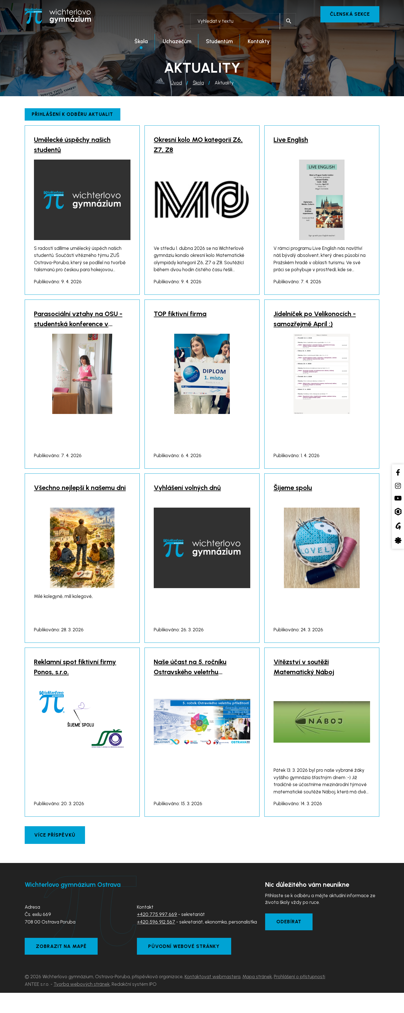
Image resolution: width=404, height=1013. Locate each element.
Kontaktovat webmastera (212, 997)
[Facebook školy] (397, 472)
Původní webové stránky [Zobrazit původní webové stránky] (184, 966)
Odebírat (289, 941)
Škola (198, 83)
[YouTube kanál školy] (397, 498)
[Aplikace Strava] (397, 540)
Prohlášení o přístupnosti (299, 997)
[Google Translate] (397, 526)
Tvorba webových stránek (82, 1004)
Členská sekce (350, 14)
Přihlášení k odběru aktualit (73, 115)
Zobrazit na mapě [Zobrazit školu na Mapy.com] (61, 966)
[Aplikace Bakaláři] (397, 511)
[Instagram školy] (397, 486)
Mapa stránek (257, 997)
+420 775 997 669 (157, 934)
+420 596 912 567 (156, 941)
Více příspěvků (55, 854)
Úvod (176, 83)
